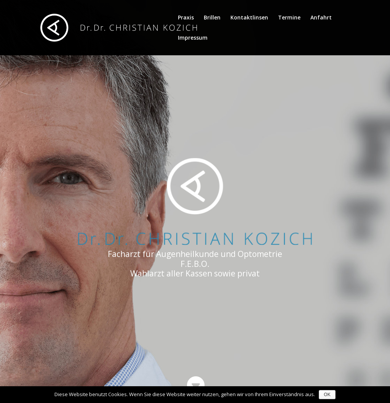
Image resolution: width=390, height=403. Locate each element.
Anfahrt (321, 18)
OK (327, 394)
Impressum (193, 38)
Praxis (186, 18)
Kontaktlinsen (249, 18)
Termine (289, 18)
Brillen (212, 18)
